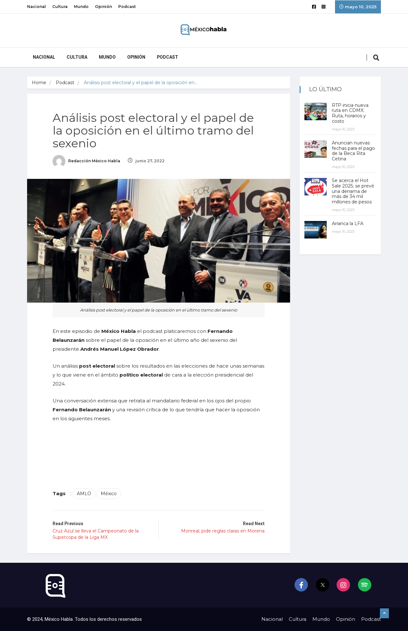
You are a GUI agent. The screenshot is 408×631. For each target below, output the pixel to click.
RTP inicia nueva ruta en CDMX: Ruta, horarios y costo (350, 113)
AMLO (84, 493)
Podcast (127, 6)
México (109, 493)
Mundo (81, 6)
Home (39, 82)
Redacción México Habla (86, 160)
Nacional (36, 6)
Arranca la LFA (347, 223)
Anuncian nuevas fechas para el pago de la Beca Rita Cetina (353, 151)
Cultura (60, 6)
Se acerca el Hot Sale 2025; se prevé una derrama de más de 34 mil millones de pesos (353, 191)
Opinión (103, 6)
